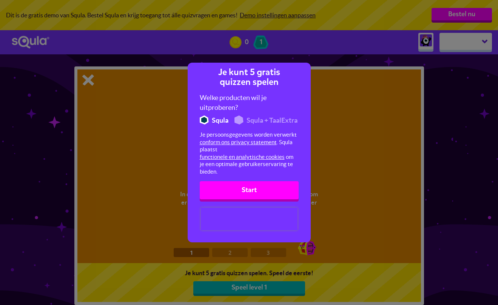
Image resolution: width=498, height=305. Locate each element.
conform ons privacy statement (238, 142)
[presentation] (249, 219)
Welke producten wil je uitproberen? (233, 102)
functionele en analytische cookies (242, 157)
